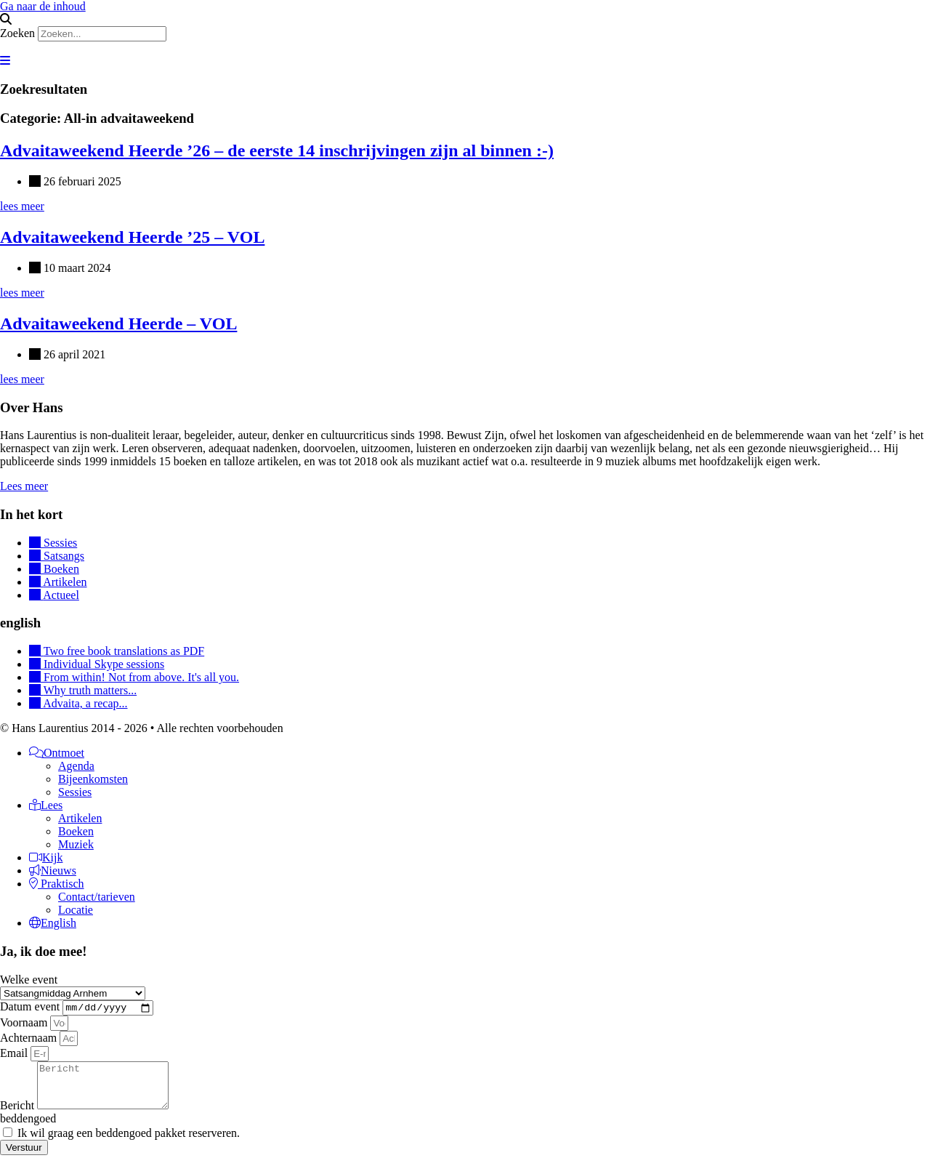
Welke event (28, 979)
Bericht (18, 1116)
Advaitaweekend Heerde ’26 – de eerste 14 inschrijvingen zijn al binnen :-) (277, 150)
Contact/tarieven (96, 896)
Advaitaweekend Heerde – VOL (118, 323)
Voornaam (25, 1024)
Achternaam (30, 1040)
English (52, 923)
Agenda (76, 766)
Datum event (31, 1008)
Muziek (76, 844)
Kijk (45, 857)
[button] (465, 19)
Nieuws (52, 870)
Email (15, 1055)
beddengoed (28, 1129)
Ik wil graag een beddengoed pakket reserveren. (128, 1144)
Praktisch (56, 883)
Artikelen (80, 818)
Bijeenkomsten (93, 779)
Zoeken (17, 33)
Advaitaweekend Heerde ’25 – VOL (132, 237)
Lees (45, 805)
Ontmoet (56, 753)
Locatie (75, 910)
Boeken (76, 831)
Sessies (75, 792)
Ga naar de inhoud (43, 6)
